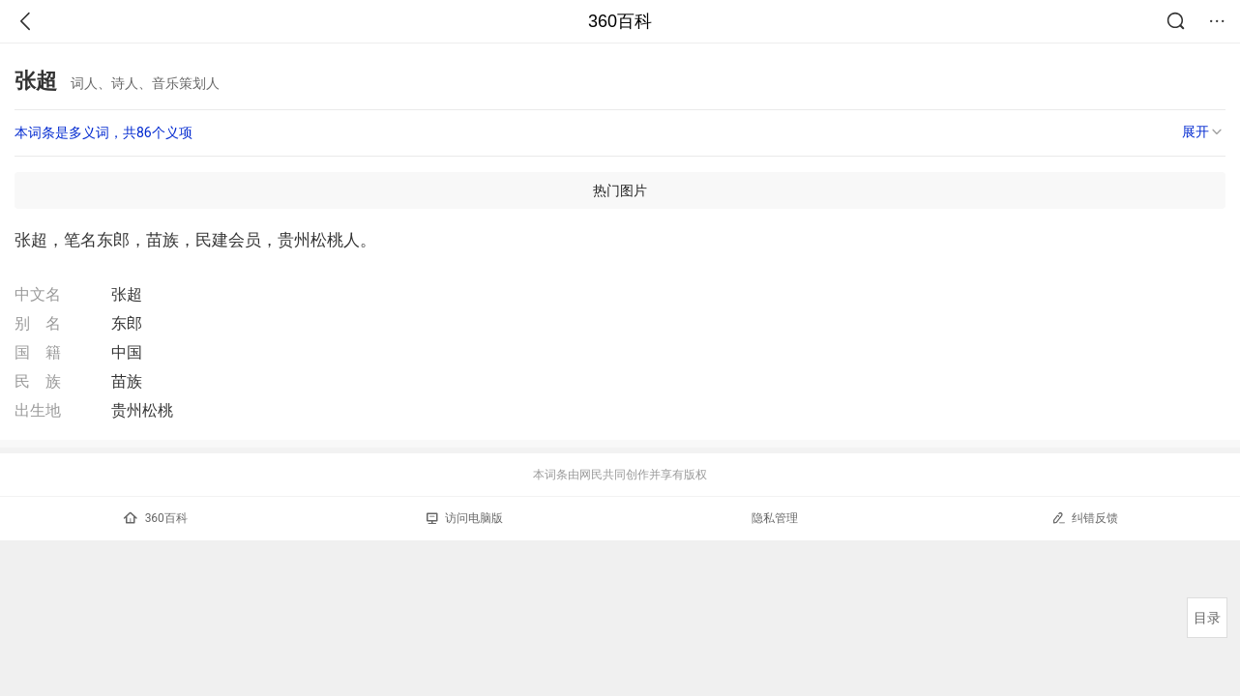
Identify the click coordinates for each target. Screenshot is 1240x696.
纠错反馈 (1084, 517)
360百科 (620, 21)
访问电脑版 (465, 518)
